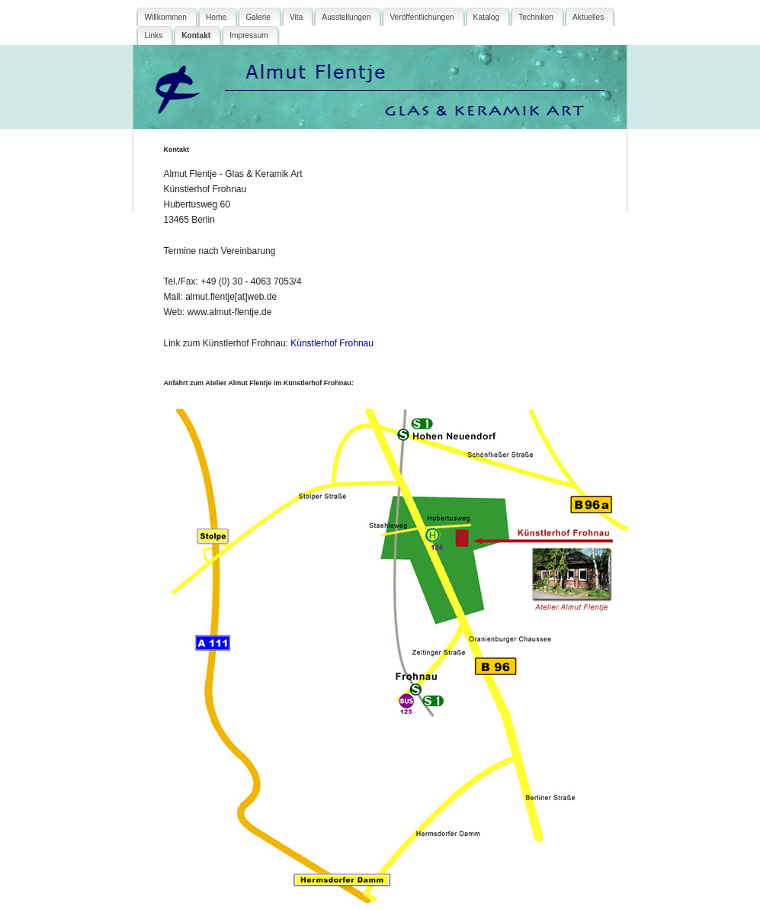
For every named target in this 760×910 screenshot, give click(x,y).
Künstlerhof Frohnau (332, 343)
